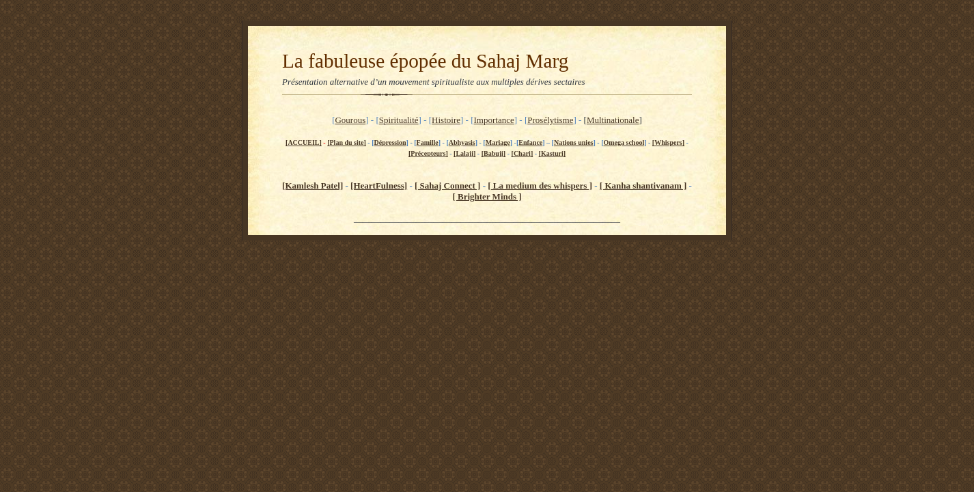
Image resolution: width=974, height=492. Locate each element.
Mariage (498, 142)
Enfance (530, 142)
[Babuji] (494, 153)
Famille (428, 142)
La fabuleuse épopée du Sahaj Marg (425, 61)
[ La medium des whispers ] (540, 185)
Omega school (623, 142)
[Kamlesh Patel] (312, 185)
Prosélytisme (550, 120)
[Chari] (522, 153)
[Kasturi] (552, 153)
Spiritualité (399, 120)
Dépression (390, 142)
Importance (494, 120)
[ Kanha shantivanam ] (643, 185)
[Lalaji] (464, 153)
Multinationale (613, 120)
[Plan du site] (346, 142)
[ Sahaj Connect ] (447, 185)
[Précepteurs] (428, 153)
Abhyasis (462, 142)
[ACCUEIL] (304, 142)
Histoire (446, 120)
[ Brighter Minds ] (486, 196)
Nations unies (574, 142)
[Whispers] (668, 142)
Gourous (350, 120)
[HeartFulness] (378, 185)
